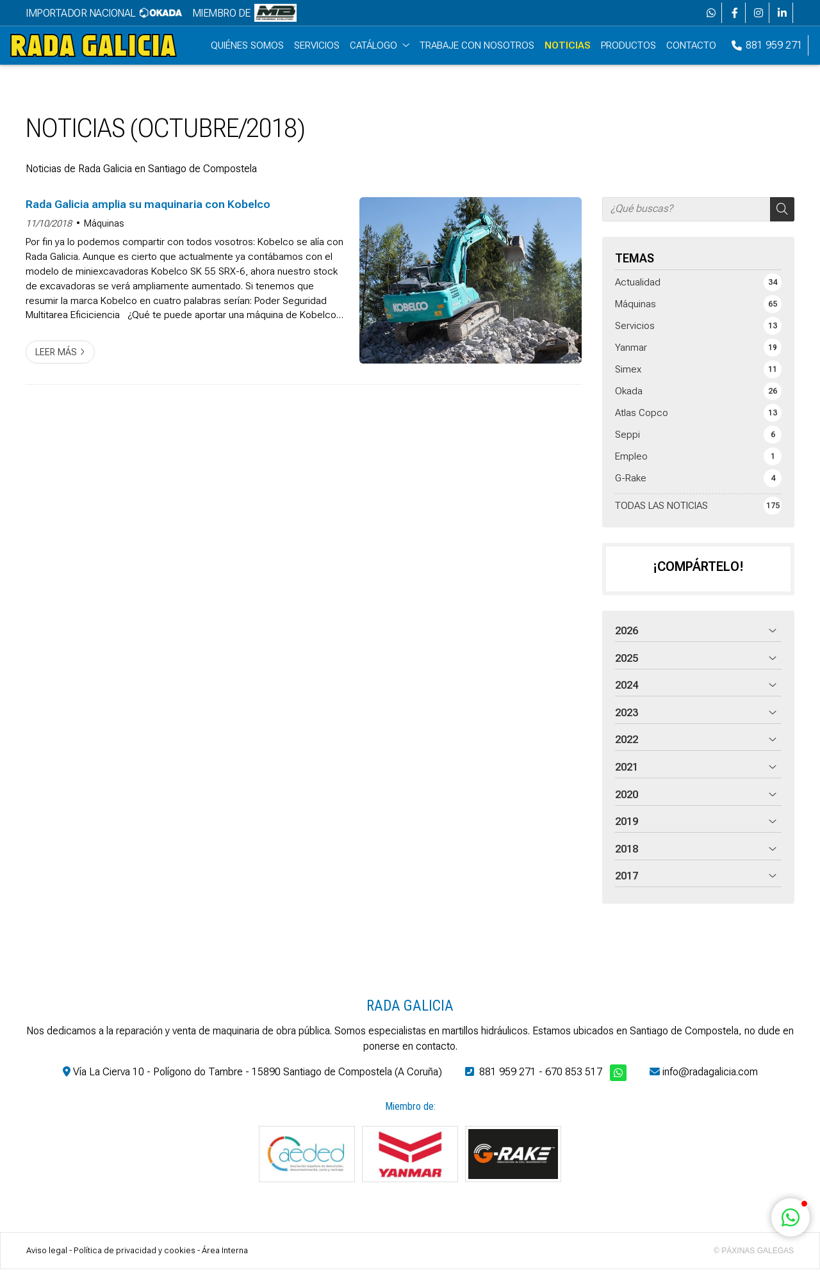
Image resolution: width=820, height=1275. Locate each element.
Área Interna (225, 1255)
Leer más (56, 357)
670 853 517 (573, 1077)
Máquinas (104, 228)
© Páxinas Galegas (754, 1255)
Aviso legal (46, 1255)
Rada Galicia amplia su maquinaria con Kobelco (148, 209)
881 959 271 (507, 1077)
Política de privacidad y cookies (134, 1255)
